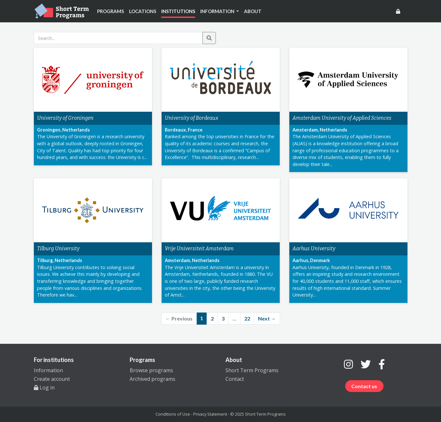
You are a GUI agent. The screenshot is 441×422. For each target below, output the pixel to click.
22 (247, 318)
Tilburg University (58, 248)
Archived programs (152, 378)
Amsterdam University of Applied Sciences (342, 118)
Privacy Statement (210, 414)
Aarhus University (314, 248)
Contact (234, 378)
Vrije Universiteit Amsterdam (199, 248)
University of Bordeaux (191, 118)
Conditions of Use (173, 414)
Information (48, 370)
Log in (44, 387)
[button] (220, 11)
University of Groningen (65, 118)
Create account (52, 378)
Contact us (364, 386)
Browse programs (151, 370)
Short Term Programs (251, 370)
